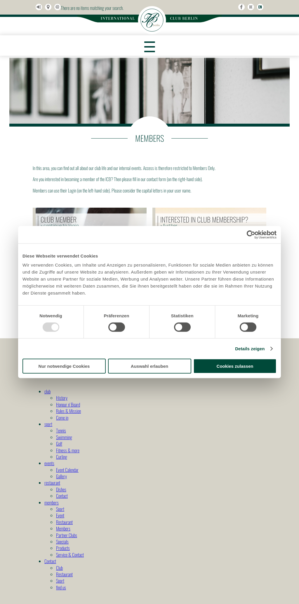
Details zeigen (250, 348)
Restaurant (64, 522)
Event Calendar (67, 469)
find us (61, 587)
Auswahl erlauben (149, 366)
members (51, 502)
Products (63, 548)
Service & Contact (70, 554)
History (61, 397)
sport (48, 424)
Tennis (61, 430)
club (47, 391)
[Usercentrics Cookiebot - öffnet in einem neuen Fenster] (251, 234)
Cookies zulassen (235, 366)
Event (60, 515)
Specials (62, 541)
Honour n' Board (68, 404)
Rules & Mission (68, 410)
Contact (62, 495)
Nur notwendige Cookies (64, 366)
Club (59, 567)
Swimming (64, 437)
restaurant (52, 482)
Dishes (61, 489)
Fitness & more (67, 450)
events (49, 463)
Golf (59, 443)
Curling (61, 456)
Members (63, 528)
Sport (60, 508)
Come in (62, 417)
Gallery (61, 476)
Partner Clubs (66, 535)
